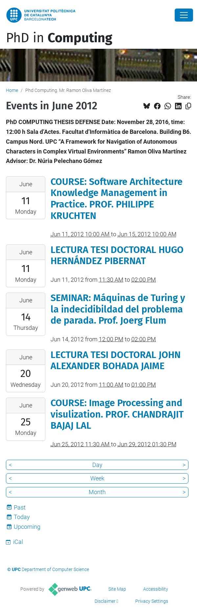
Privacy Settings (151, 601)
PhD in (59, 38)
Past (20, 507)
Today (22, 516)
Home (12, 90)
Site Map (117, 589)
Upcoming (27, 526)
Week (97, 478)
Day (97, 464)
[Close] (184, 15)
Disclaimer (105, 601)
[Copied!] (188, 106)
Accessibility (155, 589)
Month (97, 492)
